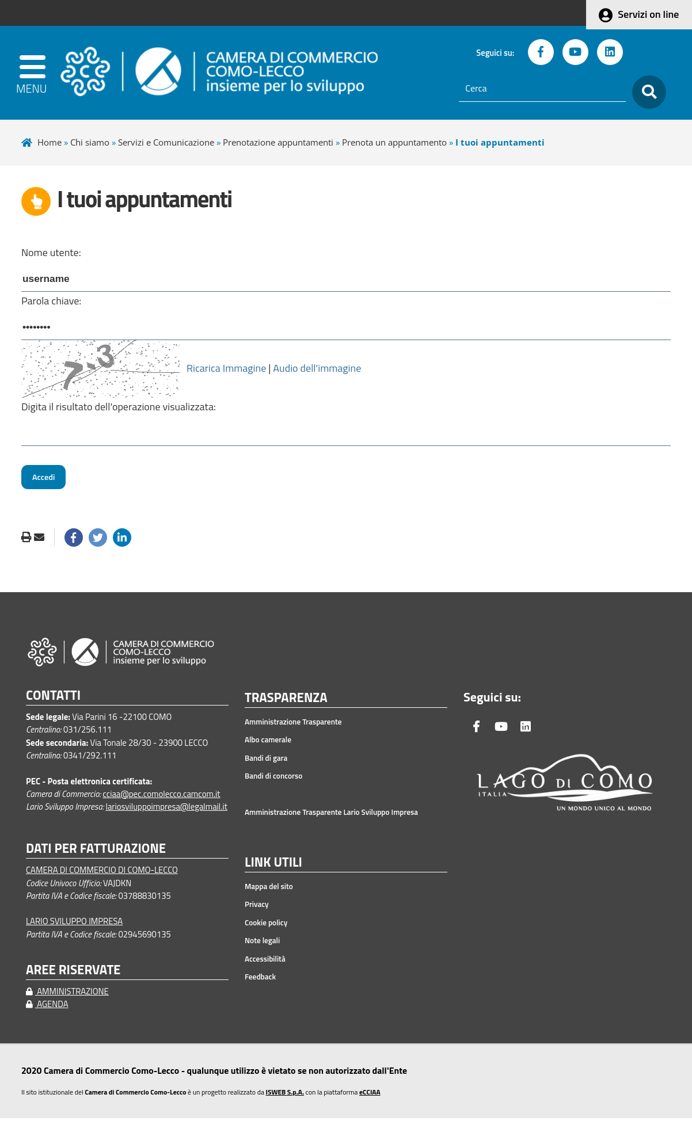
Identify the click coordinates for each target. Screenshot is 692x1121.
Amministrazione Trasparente (293, 724)
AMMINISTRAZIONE (67, 994)
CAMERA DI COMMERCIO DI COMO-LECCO (102, 872)
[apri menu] (37, 72)
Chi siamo (89, 142)
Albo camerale (268, 743)
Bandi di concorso (273, 779)
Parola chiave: (51, 302)
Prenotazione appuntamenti (278, 142)
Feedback (260, 979)
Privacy (257, 907)
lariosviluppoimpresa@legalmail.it (166, 809)
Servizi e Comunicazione (166, 142)
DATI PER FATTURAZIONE (96, 851)
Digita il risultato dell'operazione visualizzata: (118, 408)
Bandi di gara (266, 761)
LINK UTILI (273, 865)
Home (49, 142)
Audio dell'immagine (317, 370)
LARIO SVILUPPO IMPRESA (74, 924)
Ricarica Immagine (226, 370)
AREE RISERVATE (73, 972)
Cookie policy (266, 925)
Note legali (262, 943)
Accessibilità (265, 961)
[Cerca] (542, 88)
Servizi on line (648, 14)
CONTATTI (53, 698)
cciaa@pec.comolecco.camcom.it (161, 796)
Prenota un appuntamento (394, 142)
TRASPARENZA (286, 701)
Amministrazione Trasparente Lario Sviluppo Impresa (331, 815)
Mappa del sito (269, 889)
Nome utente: (51, 252)
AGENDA (47, 1006)
